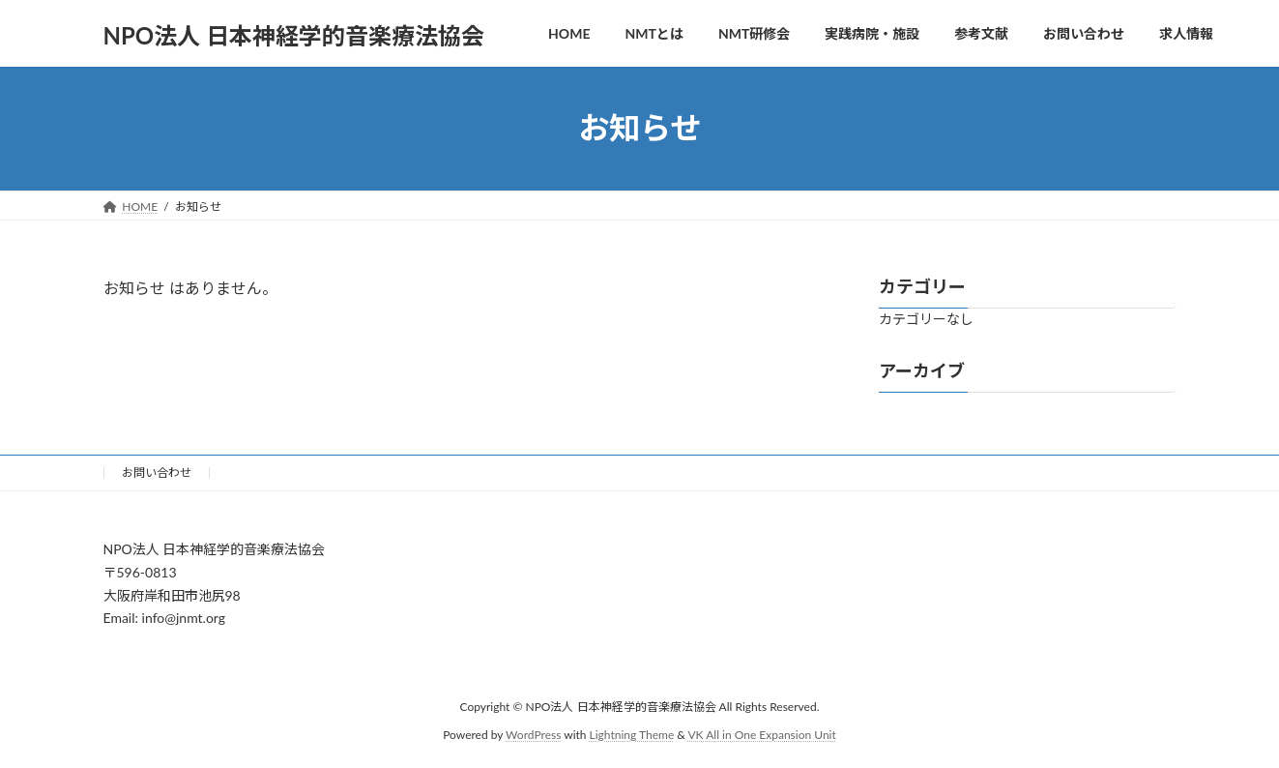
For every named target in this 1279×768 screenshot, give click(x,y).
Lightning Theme (632, 734)
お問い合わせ (156, 472)
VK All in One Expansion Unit (762, 734)
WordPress (533, 734)
